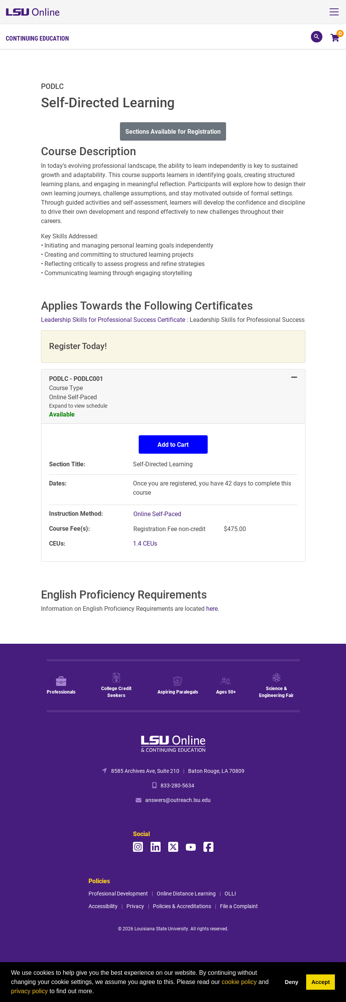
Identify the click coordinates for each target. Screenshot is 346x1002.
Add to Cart (173, 444)
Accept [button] (321, 982)
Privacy (135, 906)
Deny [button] (291, 982)
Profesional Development (118, 893)
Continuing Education (37, 38)
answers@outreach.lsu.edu (178, 800)
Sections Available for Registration (173, 131)
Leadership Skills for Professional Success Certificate (114, 319)
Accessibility (103, 906)
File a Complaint (239, 906)
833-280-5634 (177, 785)
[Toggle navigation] (337, 12)
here (212, 608)
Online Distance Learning (186, 893)
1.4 (145, 543)
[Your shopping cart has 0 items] (335, 38)
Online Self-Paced (157, 514)
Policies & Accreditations (182, 906)
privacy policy (29, 991)
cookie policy (239, 982)
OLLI (230, 893)
